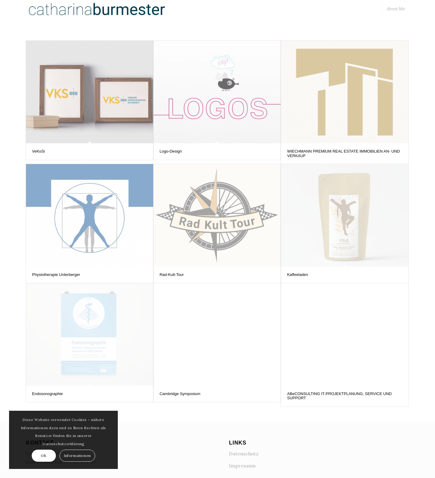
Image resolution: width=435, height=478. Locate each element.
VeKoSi (38, 151)
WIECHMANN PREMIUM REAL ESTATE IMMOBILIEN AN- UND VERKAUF (343, 153)
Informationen (77, 455)
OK (44, 455)
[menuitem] (395, 9)
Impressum (242, 465)
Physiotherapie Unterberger (56, 274)
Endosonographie (47, 393)
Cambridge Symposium (180, 393)
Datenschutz (244, 453)
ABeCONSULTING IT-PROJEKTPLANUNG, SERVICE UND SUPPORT (339, 395)
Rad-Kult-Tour (172, 274)
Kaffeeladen (297, 274)
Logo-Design (171, 151)
